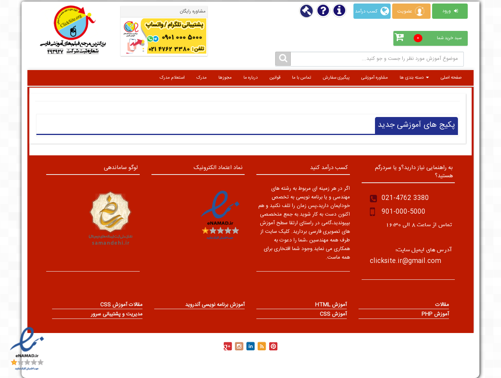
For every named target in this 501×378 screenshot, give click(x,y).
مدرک (201, 77)
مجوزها (225, 77)
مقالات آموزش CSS (121, 305)
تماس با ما (301, 77)
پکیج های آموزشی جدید (416, 125)
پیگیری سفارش (336, 77)
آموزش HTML (331, 305)
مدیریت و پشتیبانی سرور (116, 315)
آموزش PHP (435, 315)
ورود (450, 11)
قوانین (275, 77)
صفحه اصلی (451, 77)
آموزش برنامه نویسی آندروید (215, 305)
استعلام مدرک (172, 77)
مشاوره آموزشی (374, 77)
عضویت (411, 11)
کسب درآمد (372, 11)
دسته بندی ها (414, 77)
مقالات (442, 305)
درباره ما (250, 77)
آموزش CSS (333, 315)
